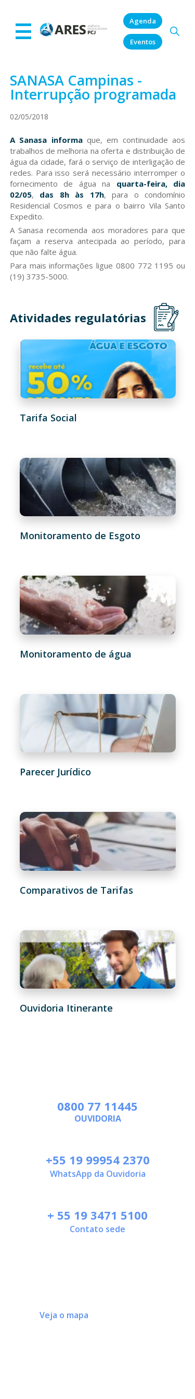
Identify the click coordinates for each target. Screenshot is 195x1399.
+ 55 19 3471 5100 (97, 1215)
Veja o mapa (64, 1315)
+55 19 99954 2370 (98, 1159)
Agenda (142, 21)
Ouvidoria (97, 1118)
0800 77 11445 (97, 1106)
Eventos (142, 41)
